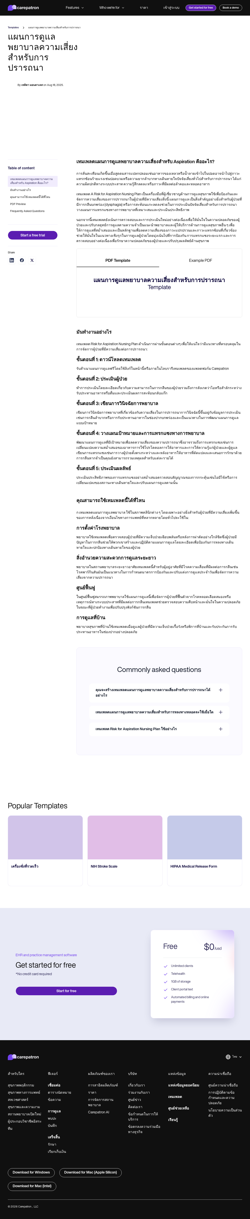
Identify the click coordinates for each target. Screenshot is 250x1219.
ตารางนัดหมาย (59, 1201)
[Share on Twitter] (32, 260)
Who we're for (111, 8)
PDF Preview (18, 204)
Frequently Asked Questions (27, 211)
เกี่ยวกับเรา (136, 1193)
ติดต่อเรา (135, 1215)
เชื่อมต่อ (54, 1193)
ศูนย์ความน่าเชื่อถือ (223, 1193)
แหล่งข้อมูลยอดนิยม (183, 1193)
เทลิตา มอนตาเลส (32, 87)
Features (75, 8)
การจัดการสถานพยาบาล (100, 1210)
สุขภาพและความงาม (24, 1215)
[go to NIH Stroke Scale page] (125, 946)
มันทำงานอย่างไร (20, 190)
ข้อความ (54, 1208)
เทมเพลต (175, 1205)
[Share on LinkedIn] (12, 260)
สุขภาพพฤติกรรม (21, 1193)
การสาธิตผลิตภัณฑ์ (103, 1193)
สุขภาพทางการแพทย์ (24, 1201)
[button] (233, 1165)
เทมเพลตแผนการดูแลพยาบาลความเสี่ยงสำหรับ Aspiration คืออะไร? (31, 181)
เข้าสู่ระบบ (171, 8)
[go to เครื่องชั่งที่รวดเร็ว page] (45, 946)
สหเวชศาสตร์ (18, 1208)
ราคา (144, 8)
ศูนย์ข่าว (134, 1208)
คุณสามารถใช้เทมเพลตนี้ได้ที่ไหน (30, 197)
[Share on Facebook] (22, 260)
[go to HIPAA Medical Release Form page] (204, 946)
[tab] (118, 261)
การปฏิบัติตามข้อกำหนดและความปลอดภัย (221, 1206)
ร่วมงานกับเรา (139, 1201)
